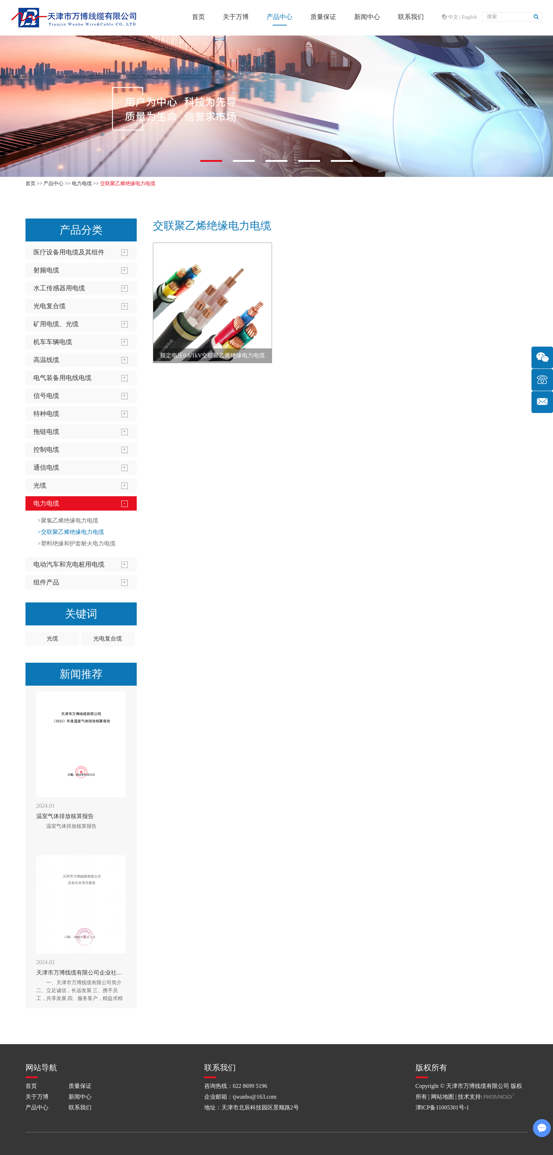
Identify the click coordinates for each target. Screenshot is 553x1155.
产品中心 (279, 16)
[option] (276, 106)
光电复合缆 (49, 306)
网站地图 (442, 1097)
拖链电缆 (46, 431)
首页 (198, 16)
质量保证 (323, 16)
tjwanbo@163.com (255, 1097)
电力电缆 (82, 183)
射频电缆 (46, 270)
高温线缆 (46, 359)
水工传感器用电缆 (59, 288)
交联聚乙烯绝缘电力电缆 (127, 183)
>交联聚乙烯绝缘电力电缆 (71, 532)
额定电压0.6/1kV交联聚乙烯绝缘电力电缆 (212, 355)
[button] (211, 161)
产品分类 (81, 230)
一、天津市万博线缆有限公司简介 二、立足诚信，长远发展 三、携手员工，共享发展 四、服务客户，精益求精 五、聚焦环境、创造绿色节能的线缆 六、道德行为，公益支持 (79, 998)
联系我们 (411, 16)
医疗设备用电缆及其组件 (68, 252)
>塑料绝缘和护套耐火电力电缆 (77, 543)
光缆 (39, 485)
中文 (453, 17)
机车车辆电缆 (52, 342)
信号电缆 (46, 395)
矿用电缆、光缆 (56, 324)
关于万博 (236, 16)
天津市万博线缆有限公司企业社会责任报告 (90, 972)
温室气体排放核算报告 (65, 816)
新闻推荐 (81, 674)
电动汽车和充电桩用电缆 (68, 564)
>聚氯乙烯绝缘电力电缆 (68, 520)
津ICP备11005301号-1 (442, 1107)
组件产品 (46, 582)
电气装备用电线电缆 (62, 377)
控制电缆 (46, 449)
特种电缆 (46, 413)
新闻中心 (367, 16)
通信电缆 (46, 467)
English (469, 17)
